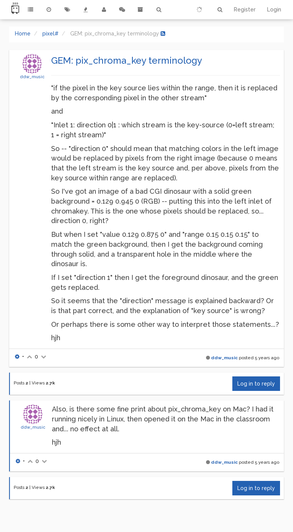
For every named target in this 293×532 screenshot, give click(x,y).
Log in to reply (256, 384)
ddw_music (32, 76)
